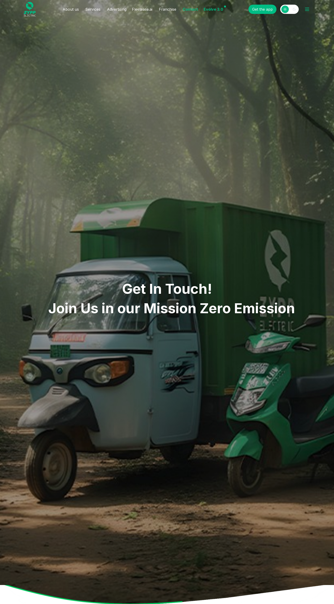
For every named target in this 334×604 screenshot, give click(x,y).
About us (71, 9)
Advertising (116, 9)
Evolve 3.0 (213, 9)
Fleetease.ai (142, 9)
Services (92, 9)
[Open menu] (307, 9)
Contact (190, 9)
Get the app (262, 9)
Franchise (167, 9)
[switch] (289, 9)
